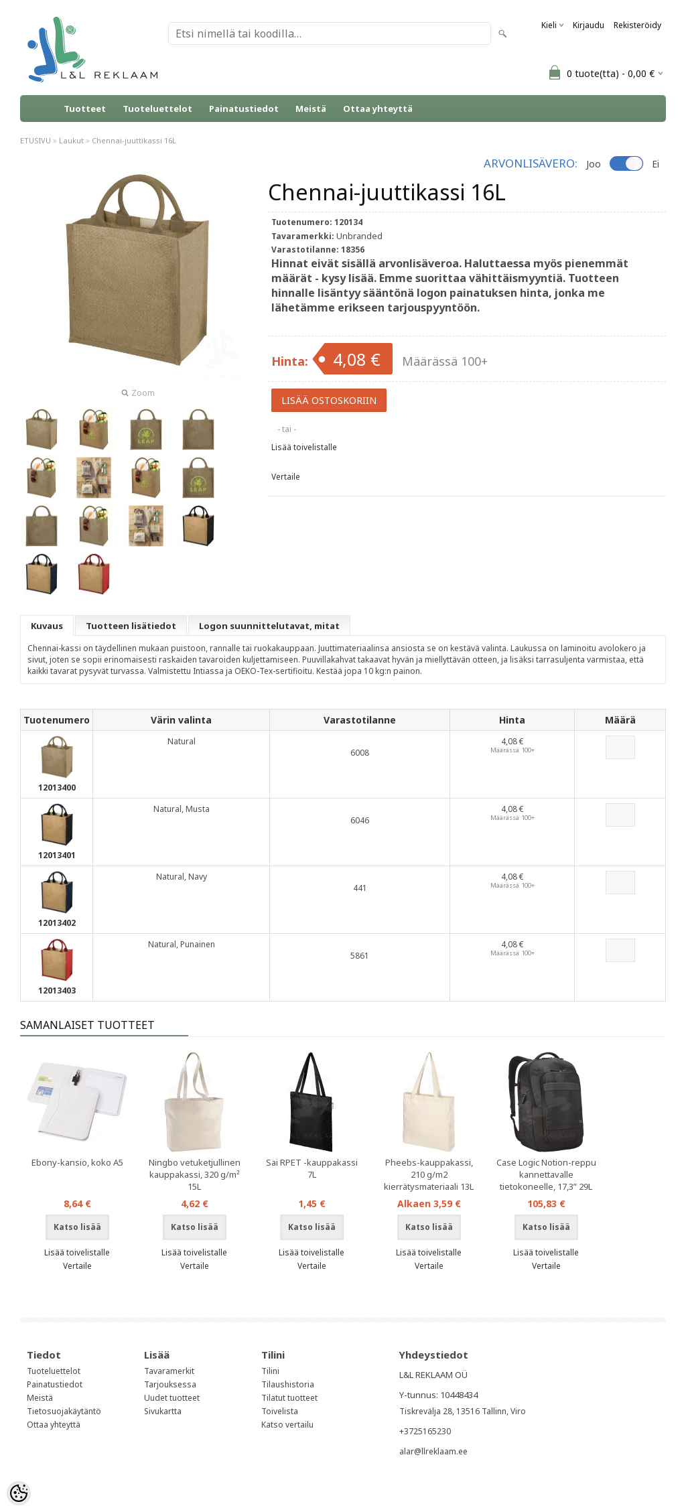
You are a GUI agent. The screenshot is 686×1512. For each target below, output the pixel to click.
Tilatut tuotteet (289, 1397)
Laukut (71, 140)
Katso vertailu (287, 1424)
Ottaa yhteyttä (378, 108)
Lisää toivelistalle (304, 447)
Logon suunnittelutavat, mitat (269, 626)
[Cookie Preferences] (19, 1493)
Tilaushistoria (287, 1384)
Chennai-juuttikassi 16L (134, 140)
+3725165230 (425, 1431)
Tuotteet (85, 108)
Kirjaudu (588, 25)
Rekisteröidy (637, 25)
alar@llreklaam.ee (433, 1451)
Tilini (270, 1371)
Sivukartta (163, 1411)
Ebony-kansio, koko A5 (77, 1162)
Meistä (310, 108)
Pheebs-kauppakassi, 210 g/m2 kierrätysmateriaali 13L (429, 1174)
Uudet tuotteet (172, 1397)
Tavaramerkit (169, 1371)
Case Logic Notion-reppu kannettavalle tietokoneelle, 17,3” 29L (546, 1174)
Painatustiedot (244, 108)
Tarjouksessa (170, 1384)
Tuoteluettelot (157, 108)
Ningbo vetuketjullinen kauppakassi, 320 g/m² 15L (195, 1174)
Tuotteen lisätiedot (131, 626)
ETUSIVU (35, 140)
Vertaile (285, 476)
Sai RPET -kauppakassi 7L (312, 1168)
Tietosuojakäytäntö (64, 1411)
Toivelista (279, 1411)
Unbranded (359, 236)
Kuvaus (47, 626)
